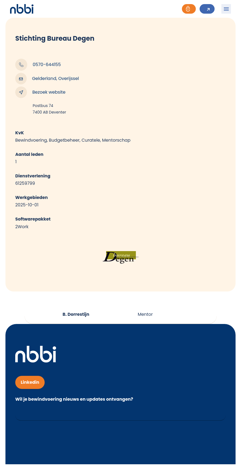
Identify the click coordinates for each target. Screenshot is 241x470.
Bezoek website (40, 92)
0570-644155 (38, 65)
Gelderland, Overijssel (47, 78)
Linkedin (30, 384)
